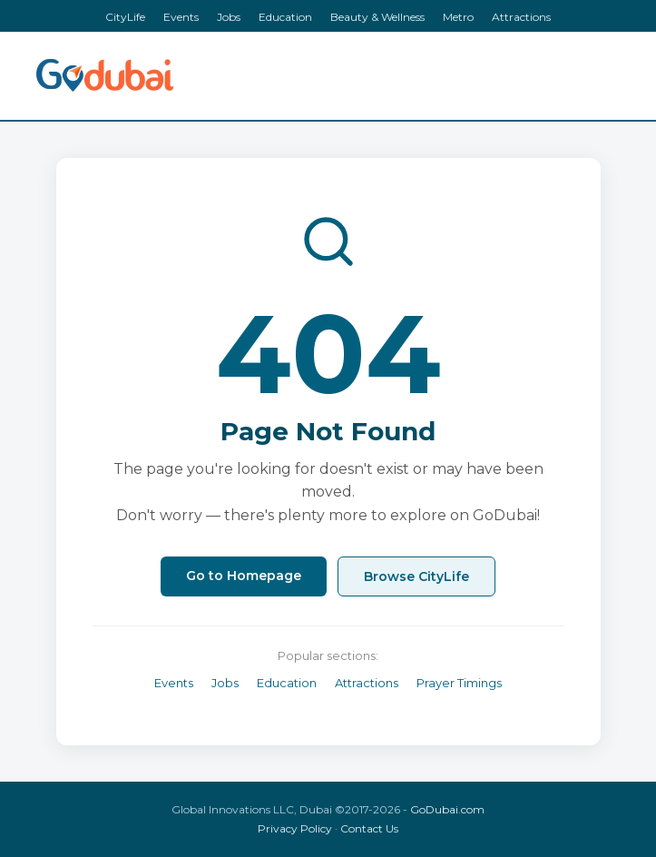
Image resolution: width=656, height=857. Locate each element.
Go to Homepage (243, 575)
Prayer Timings (459, 682)
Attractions (521, 17)
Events (181, 17)
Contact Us (369, 828)
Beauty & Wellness (377, 17)
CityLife (125, 17)
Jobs (228, 17)
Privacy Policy (295, 828)
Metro (458, 17)
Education (285, 17)
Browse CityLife (416, 576)
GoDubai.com (447, 809)
